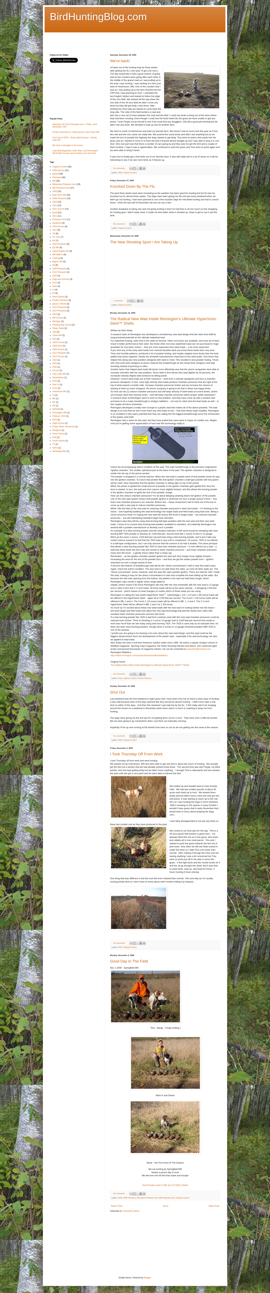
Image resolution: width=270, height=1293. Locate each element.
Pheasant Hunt (59, 219)
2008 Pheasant (59, 198)
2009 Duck (57, 346)
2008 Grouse (58, 342)
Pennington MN (59, 412)
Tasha (55, 448)
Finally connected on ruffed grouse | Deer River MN (75, 132)
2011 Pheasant (59, 272)
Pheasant (56, 177)
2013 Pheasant (59, 307)
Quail (54, 212)
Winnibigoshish (59, 451)
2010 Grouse (58, 226)
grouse (55, 174)
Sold (54, 437)
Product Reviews (144, 678)
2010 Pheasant (59, 244)
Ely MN (55, 247)
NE (53, 405)
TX (53, 444)
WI (53, 265)
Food (54, 381)
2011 (54, 216)
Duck (54, 282)
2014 (54, 360)
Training (56, 258)
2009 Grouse (58, 349)
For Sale (56, 237)
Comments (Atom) (131, 1211)
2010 (54, 205)
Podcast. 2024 (59, 416)
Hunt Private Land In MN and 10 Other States (165, 1185)
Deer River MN (59, 195)
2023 (54, 363)
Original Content (130, 173)
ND (53, 240)
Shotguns (56, 430)
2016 (54, 314)
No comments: (119, 168)
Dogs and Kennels (60, 279)
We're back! (120, 61)
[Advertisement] (112, 40)
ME (53, 398)
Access (55, 370)
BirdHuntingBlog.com (98, 16)
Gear (120, 678)
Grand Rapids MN (60, 251)
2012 (54, 230)
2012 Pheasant (59, 353)
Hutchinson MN (59, 391)
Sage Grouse (58, 423)
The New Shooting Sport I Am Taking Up (144, 242)
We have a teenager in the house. (67, 145)
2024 (54, 276)
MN (54, 181)
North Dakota (58, 297)
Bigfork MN (57, 261)
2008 (54, 191)
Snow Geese (58, 433)
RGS (54, 419)
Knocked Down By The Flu (132, 186)
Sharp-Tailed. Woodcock (63, 426)
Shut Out (117, 692)
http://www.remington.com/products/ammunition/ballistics (139, 655)
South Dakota (58, 440)
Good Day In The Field (129, 961)
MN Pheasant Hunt (167, 1198)
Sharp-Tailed (58, 328)
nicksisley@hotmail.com (198, 649)
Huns (54, 388)
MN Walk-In (57, 254)
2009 (120, 173)
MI (53, 293)
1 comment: (118, 301)
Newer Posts (117, 1206)
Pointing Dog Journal (61, 325)
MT (53, 402)
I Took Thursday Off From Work (136, 754)
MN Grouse (57, 318)
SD (53, 233)
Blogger (147, 1277)
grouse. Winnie (59, 304)
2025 (54, 367)
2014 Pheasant (59, 310)
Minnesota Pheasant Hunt (147, 1198)
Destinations (58, 377)
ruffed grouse (58, 170)
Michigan (56, 321)
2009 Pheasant (129, 1198)
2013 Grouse (58, 356)
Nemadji (56, 409)
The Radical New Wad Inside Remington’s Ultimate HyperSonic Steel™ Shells (150, 665)
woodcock (56, 223)
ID (53, 395)
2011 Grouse (58, 209)
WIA (54, 339)
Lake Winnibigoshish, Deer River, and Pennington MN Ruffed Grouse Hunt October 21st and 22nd (75, 151)
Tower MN (57, 335)
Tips (54, 332)
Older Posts (214, 1206)
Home (165, 1206)
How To (55, 384)
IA (53, 289)
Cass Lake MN (59, 374)
